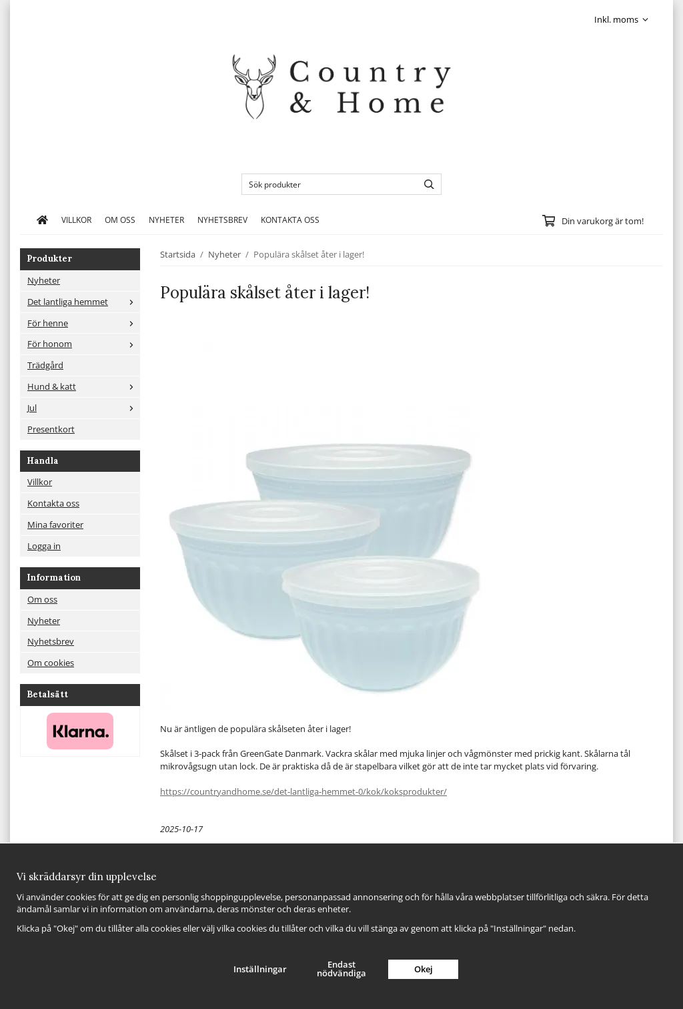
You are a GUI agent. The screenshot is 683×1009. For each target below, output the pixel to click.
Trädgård (45, 365)
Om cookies (50, 663)
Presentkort (51, 429)
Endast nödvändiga (341, 968)
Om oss (120, 219)
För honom (83, 344)
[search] (426, 184)
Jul (83, 408)
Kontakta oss (290, 219)
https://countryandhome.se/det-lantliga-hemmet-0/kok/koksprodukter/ (303, 791)
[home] (42, 219)
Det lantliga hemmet (83, 302)
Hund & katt (83, 386)
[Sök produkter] (326, 184)
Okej (423, 969)
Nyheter (166, 219)
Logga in (44, 546)
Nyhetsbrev (222, 219)
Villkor (76, 219)
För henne (83, 323)
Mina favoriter (55, 525)
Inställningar (260, 969)
